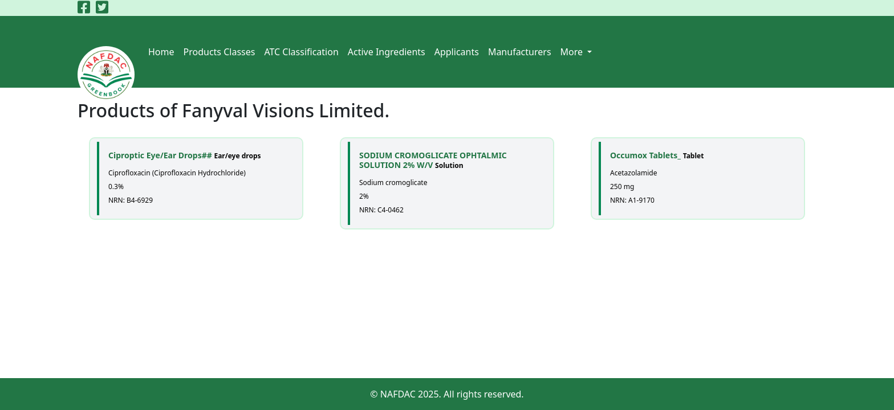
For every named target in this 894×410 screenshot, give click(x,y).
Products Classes (219, 52)
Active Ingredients (386, 52)
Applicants (456, 52)
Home (161, 52)
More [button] (573, 52)
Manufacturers (519, 52)
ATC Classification (301, 52)
